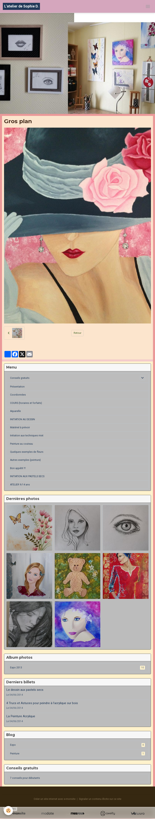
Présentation (17, 386)
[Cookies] (8, 810)
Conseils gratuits (19, 378)
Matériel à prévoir (20, 427)
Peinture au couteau (21, 443)
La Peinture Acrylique (20, 716)
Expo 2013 (77, 668)
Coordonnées (18, 394)
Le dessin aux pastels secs (24, 690)
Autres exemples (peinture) (25, 460)
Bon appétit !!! (18, 468)
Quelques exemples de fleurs (26, 451)
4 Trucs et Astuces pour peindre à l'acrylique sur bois (42, 703)
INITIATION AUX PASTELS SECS (27, 476)
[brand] (21, 6)
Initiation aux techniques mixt (26, 435)
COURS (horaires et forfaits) (26, 403)
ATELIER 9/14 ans (20, 484)
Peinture (77, 754)
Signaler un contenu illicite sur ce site (100, 799)
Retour (77, 333)
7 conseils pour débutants (25, 778)
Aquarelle (15, 411)
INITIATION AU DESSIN (22, 419)
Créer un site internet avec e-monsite (54, 799)
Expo (77, 745)
